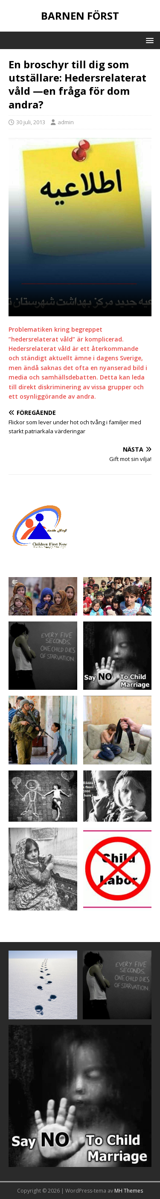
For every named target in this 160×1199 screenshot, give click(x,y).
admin (66, 122)
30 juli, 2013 (30, 122)
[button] (148, 40)
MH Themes (128, 1190)
